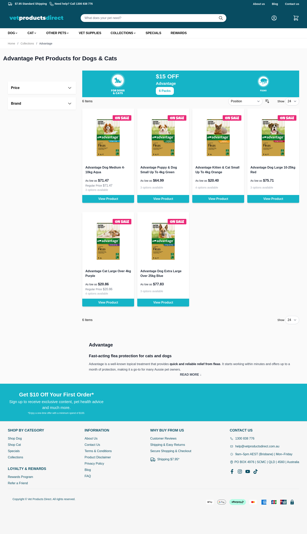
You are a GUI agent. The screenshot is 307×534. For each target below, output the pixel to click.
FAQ (88, 476)
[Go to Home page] (37, 18)
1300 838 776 (242, 438)
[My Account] (275, 18)
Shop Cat (14, 444)
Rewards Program (20, 477)
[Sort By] (245, 101)
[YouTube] (247, 471)
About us (259, 3)
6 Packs (165, 90)
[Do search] (222, 18)
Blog (275, 3)
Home (11, 43)
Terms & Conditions (98, 451)
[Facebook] (232, 471)
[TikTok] (255, 471)
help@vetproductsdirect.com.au (254, 446)
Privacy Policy (94, 463)
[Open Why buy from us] (170, 430)
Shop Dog (15, 438)
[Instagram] (239, 471)
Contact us (292, 3)
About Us (91, 438)
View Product (108, 198)
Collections (27, 43)
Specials (14, 451)
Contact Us (92, 444)
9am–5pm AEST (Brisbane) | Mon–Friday (261, 454)
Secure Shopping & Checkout (170, 451)
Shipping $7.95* (164, 459)
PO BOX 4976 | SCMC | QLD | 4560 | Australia (264, 462)
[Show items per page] (292, 101)
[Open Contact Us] (264, 430)
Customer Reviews (163, 438)
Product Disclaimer (98, 457)
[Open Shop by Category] (27, 430)
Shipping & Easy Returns (167, 444)
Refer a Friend (18, 483)
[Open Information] (98, 430)
